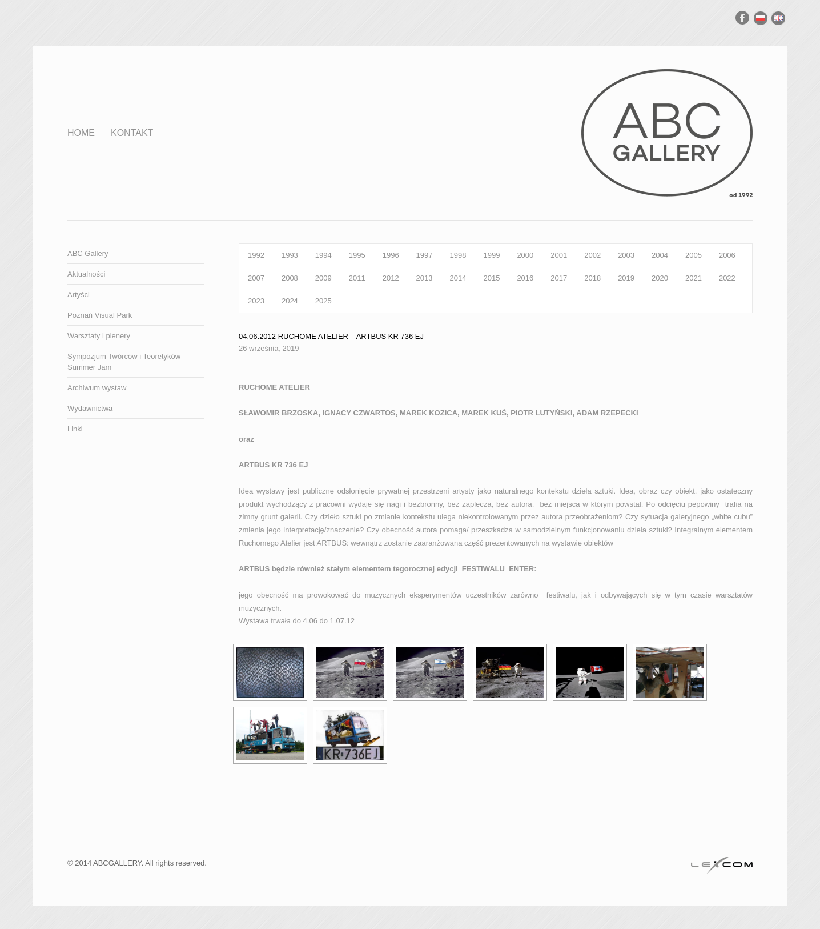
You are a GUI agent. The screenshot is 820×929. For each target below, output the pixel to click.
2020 (660, 278)
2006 (727, 255)
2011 (357, 278)
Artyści (78, 294)
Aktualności (86, 274)
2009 (323, 278)
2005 (693, 255)
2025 (323, 301)
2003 (626, 255)
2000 (525, 255)
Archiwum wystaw (96, 387)
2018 (592, 278)
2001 (558, 255)
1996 (391, 255)
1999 (491, 255)
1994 (323, 255)
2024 (290, 301)
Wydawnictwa (89, 408)
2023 (256, 301)
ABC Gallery (87, 253)
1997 (424, 255)
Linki (75, 429)
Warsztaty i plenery (98, 335)
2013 (424, 278)
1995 (357, 255)
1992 (256, 255)
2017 (558, 278)
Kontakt (132, 133)
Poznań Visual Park (99, 315)
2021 (693, 278)
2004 (660, 255)
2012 (391, 278)
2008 (290, 278)
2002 (592, 255)
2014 (458, 278)
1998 (458, 255)
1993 (290, 255)
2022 (727, 278)
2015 (491, 278)
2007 (256, 278)
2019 (626, 278)
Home (81, 133)
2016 (525, 278)
